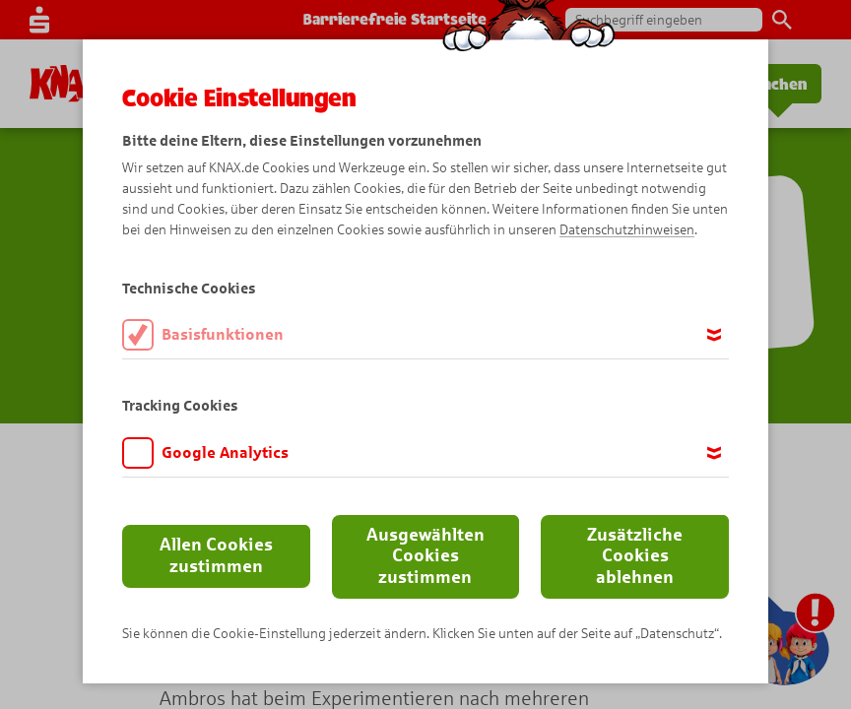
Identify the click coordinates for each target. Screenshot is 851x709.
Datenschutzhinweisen (626, 230)
